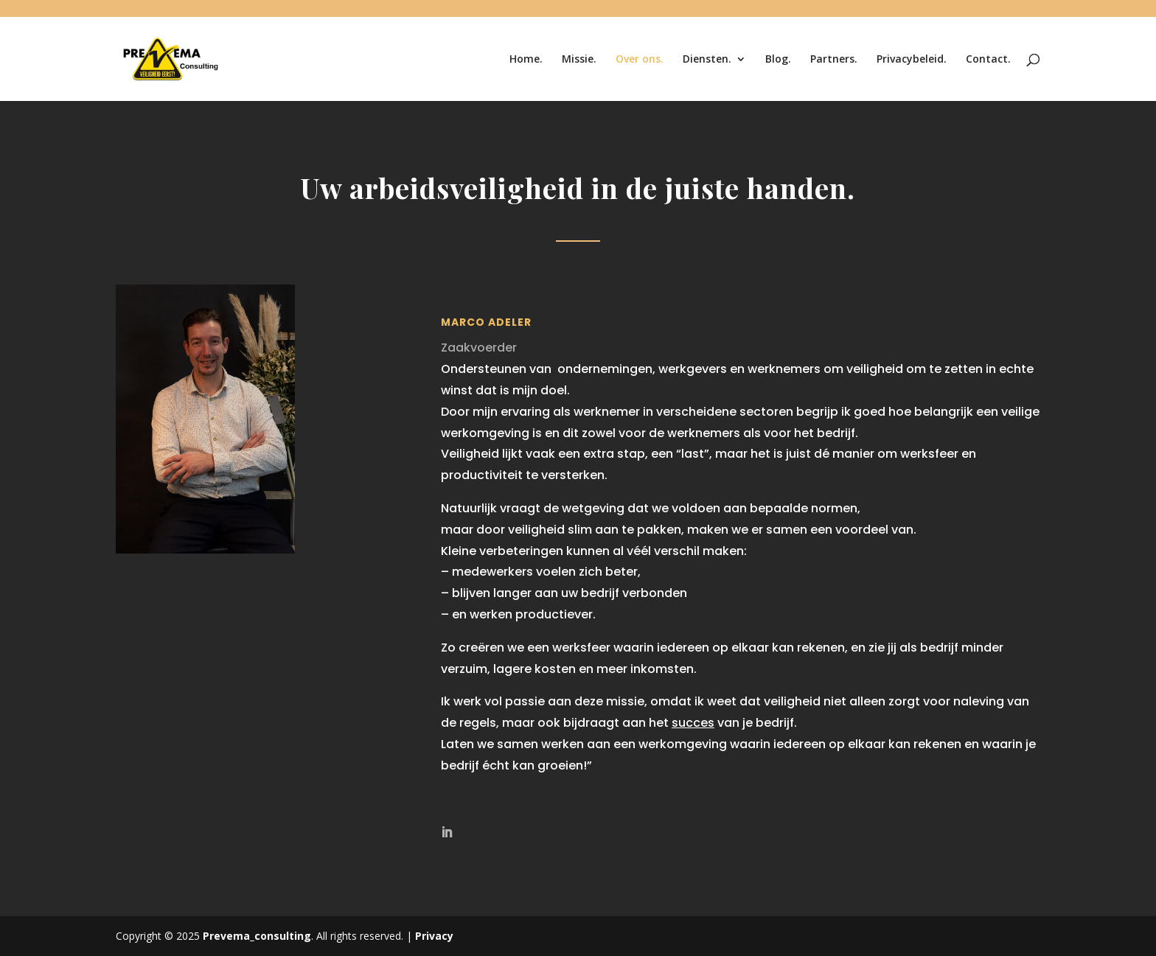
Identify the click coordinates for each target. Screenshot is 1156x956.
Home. (526, 60)
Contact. (988, 60)
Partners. (833, 60)
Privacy (434, 936)
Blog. (778, 60)
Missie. (579, 60)
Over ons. (640, 60)
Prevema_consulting (257, 936)
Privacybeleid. (912, 60)
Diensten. (707, 60)
